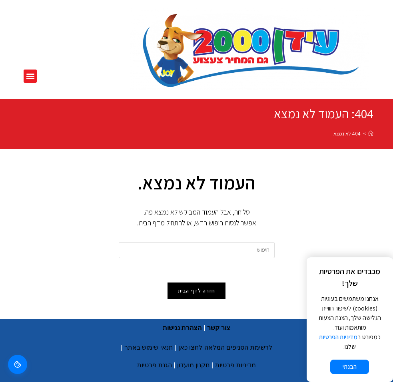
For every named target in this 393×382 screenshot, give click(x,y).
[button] (30, 76)
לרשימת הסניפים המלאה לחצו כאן (225, 347)
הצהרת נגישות (182, 327)
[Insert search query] (197, 250)
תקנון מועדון (193, 365)
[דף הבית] (370, 133)
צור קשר (218, 327)
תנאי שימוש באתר (148, 347)
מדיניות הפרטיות (338, 337)
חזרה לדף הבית (196, 290)
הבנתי (350, 366)
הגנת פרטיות (154, 365)
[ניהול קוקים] (17, 364)
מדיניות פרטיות (235, 365)
